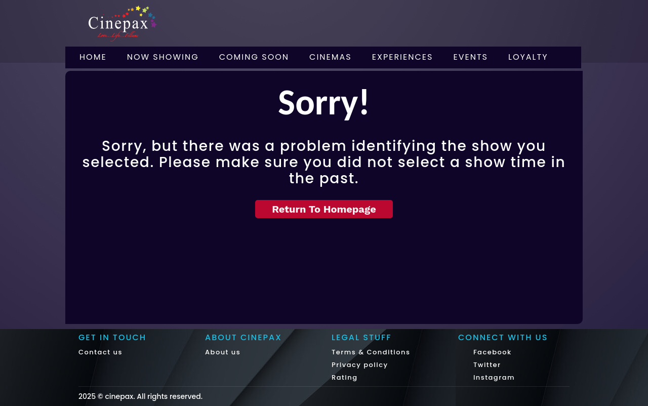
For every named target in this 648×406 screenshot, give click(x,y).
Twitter (486, 365)
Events (470, 57)
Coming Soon (254, 57)
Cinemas (330, 57)
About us (222, 352)
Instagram (493, 377)
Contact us (100, 352)
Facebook (491, 352)
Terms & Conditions (371, 352)
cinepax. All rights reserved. (153, 396)
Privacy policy (360, 365)
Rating (345, 377)
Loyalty (528, 57)
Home (93, 57)
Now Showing (163, 57)
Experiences (402, 57)
